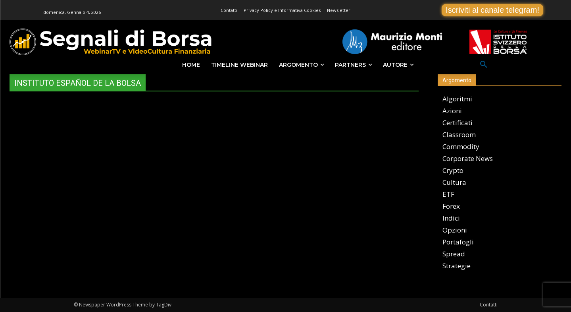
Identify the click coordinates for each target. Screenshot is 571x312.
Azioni (452, 110)
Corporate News (467, 158)
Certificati (457, 122)
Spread (453, 253)
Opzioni (454, 229)
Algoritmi (457, 98)
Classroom (459, 134)
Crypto (452, 170)
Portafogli (458, 241)
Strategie (456, 265)
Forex (451, 206)
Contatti (489, 304)
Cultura (454, 182)
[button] (483, 64)
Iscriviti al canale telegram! (492, 10)
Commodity (460, 146)
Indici (451, 218)
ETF (448, 194)
